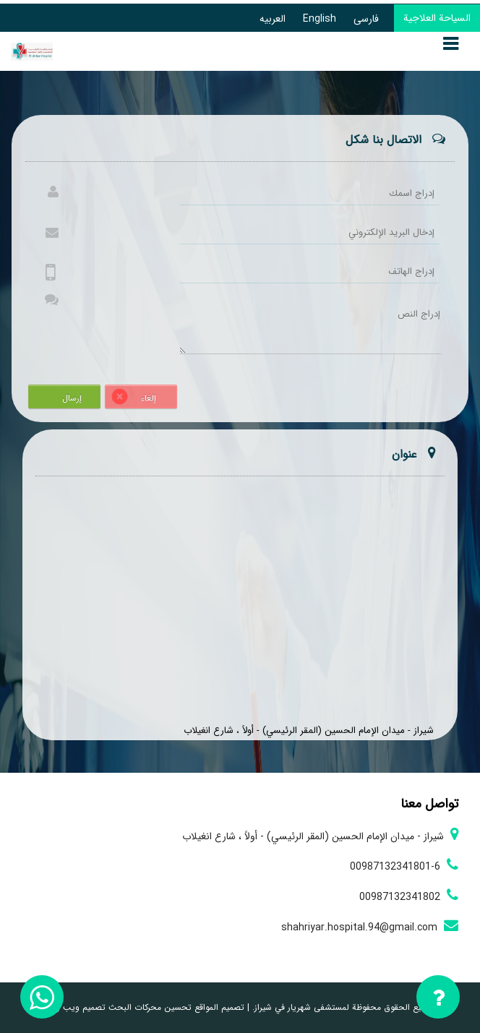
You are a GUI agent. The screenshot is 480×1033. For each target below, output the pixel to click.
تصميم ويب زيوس (72, 1007)
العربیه (273, 19)
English (319, 19)
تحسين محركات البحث (149, 1007)
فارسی (366, 19)
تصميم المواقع (218, 1007)
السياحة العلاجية (437, 18)
